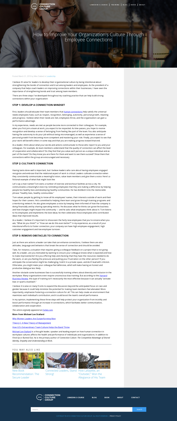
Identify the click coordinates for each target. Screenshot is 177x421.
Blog (125, 5)
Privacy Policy (115, 416)
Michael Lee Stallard (21, 331)
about (142, 5)
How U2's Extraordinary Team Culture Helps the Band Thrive (41, 327)
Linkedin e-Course (99, 5)
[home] (43, 6)
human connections (73, 111)
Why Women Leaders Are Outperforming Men (34, 318)
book (133, 5)
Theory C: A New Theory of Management (31, 323)
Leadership (51, 76)
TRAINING (115, 5)
